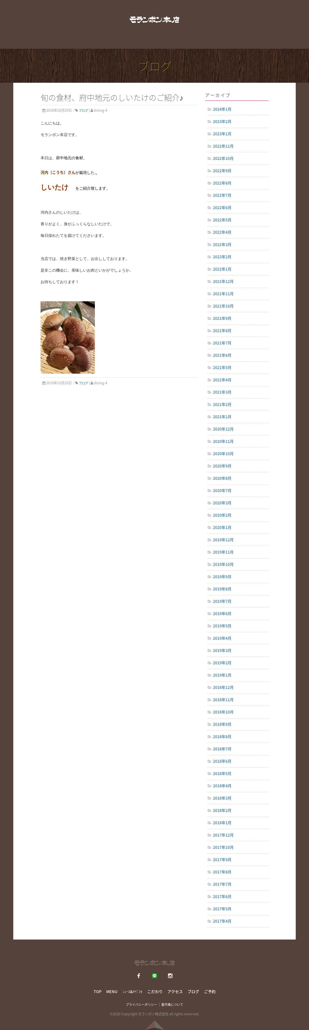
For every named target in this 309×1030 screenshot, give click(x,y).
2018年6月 (222, 761)
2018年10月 (223, 712)
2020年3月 (222, 503)
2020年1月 (222, 527)
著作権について (172, 1004)
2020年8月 (222, 478)
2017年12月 (223, 835)
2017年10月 (223, 847)
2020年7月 (222, 490)
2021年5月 (222, 367)
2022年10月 (223, 158)
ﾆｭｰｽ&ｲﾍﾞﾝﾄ (132, 991)
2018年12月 (223, 687)
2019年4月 (222, 638)
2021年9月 (222, 318)
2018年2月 (222, 810)
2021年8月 (222, 330)
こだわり (164, 42)
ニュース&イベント (114, 42)
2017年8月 (222, 872)
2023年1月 (222, 134)
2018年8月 (222, 736)
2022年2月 (222, 257)
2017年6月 (222, 896)
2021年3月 (222, 392)
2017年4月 (222, 921)
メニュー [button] (62, 42)
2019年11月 (223, 552)
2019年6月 (222, 613)
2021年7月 (222, 343)
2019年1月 (222, 675)
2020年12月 (223, 429)
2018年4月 (222, 786)
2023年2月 (222, 121)
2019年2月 (222, 663)
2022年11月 (223, 146)
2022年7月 (222, 195)
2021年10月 (223, 306)
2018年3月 (222, 798)
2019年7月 (222, 601)
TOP (31, 42)
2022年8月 (222, 183)
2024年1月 (222, 109)
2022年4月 (222, 232)
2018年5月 (222, 773)
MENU (112, 991)
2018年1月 (222, 822)
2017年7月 (222, 884)
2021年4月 (222, 380)
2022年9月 (222, 170)
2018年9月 (222, 724)
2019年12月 (223, 539)
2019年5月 (222, 626)
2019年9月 (222, 576)
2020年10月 (223, 453)
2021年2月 (222, 404)
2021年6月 (222, 355)
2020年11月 (223, 441)
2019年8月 (222, 589)
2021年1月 (222, 416)
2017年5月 (222, 909)
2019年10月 (223, 564)
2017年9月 (222, 859)
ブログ (230, 42)
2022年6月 (222, 207)
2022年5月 (222, 220)
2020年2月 (222, 515)
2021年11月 (223, 293)
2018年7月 (222, 749)
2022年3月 (222, 244)
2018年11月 (223, 699)
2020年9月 (222, 466)
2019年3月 (222, 650)
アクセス (198, 42)
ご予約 (210, 991)
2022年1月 (222, 269)
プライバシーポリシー (141, 1004)
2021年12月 (223, 281)
